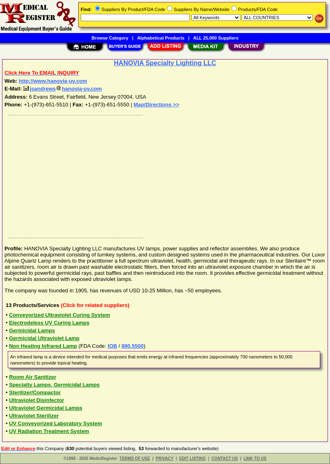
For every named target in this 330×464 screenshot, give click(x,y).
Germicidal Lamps (32, 330)
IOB (112, 346)
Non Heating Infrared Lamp (43, 346)
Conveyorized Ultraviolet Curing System (59, 315)
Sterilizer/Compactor (35, 392)
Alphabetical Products (161, 37)
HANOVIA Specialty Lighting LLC (165, 63)
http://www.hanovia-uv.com (53, 81)
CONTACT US (224, 458)
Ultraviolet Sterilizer (34, 416)
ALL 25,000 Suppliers (215, 37)
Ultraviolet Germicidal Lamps (45, 408)
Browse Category (110, 37)
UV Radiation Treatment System (49, 431)
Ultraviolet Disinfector (36, 400)
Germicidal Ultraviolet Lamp (44, 338)
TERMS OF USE (134, 458)
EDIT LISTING (192, 458)
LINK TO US (255, 458)
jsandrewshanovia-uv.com (62, 89)
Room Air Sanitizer (32, 377)
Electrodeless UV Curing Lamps (49, 323)
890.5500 (132, 346)
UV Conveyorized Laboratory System (55, 423)
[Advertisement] (163, 174)
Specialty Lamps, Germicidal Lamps (54, 385)
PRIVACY (165, 458)
